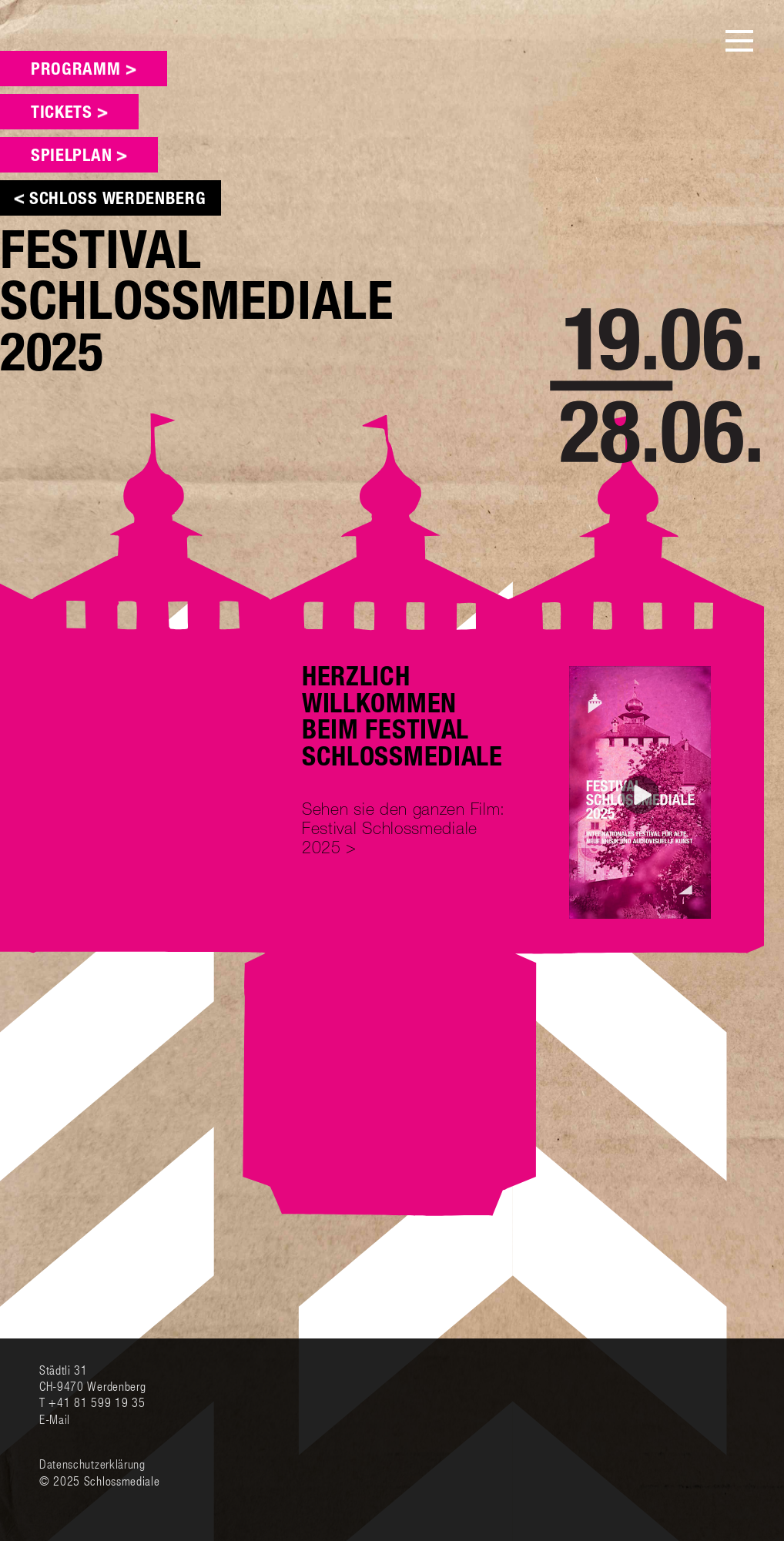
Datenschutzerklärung (92, 1463)
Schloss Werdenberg (117, 200)
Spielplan (71, 157)
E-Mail (54, 1419)
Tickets (61, 113)
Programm (76, 70)
